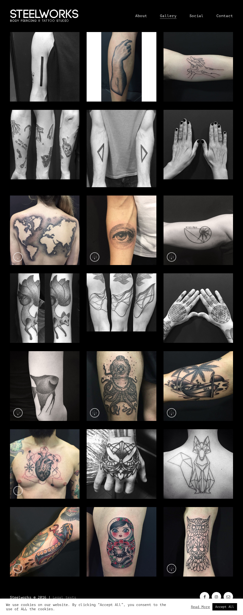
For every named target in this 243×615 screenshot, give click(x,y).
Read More (200, 607)
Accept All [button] (224, 607)
